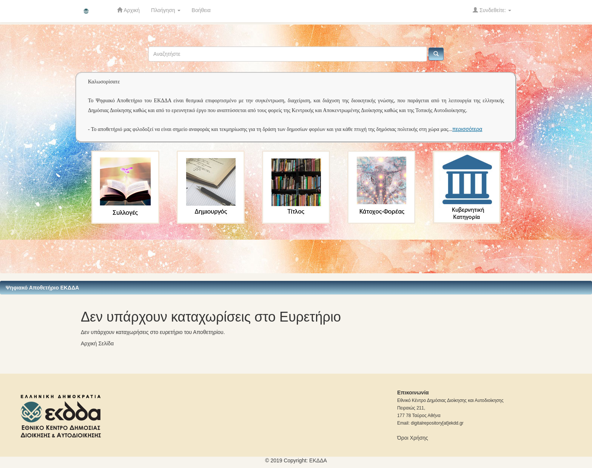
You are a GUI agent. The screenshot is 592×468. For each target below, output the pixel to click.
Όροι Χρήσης (412, 438)
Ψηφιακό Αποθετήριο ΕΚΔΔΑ (42, 288)
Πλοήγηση (165, 10)
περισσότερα (467, 129)
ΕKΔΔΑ (318, 460)
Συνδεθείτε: (492, 10)
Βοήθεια (201, 10)
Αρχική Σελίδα (97, 343)
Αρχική (128, 10)
